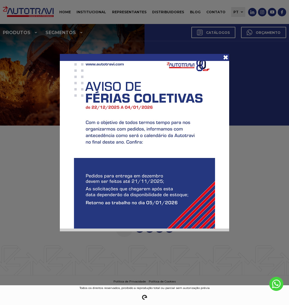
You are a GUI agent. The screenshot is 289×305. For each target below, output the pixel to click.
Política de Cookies (162, 281)
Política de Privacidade (129, 281)
